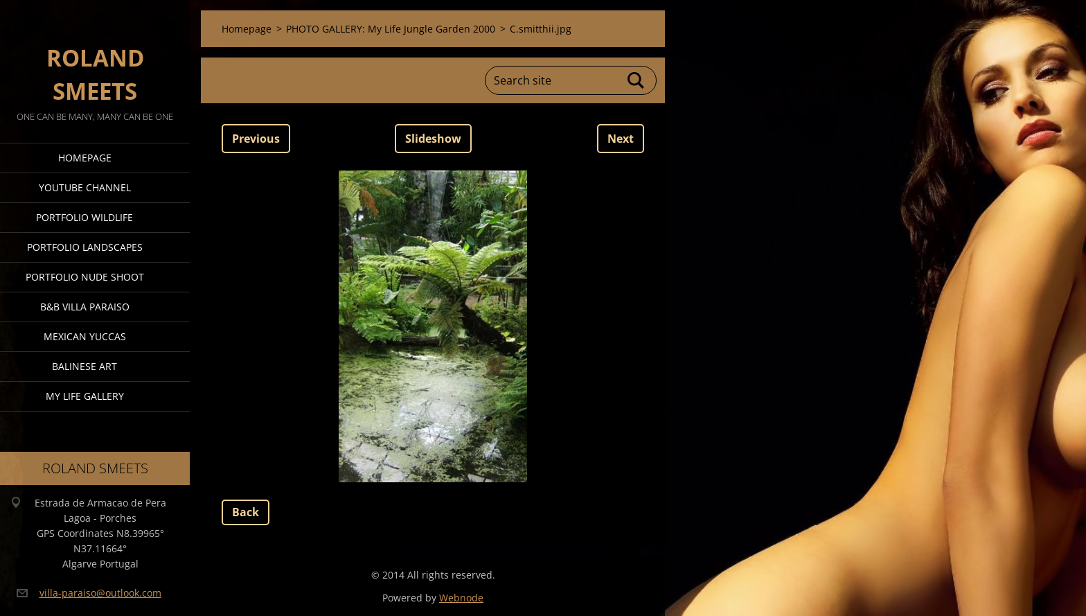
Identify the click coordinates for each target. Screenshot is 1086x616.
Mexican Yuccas (85, 336)
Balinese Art (84, 366)
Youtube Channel (85, 187)
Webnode (461, 597)
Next (620, 138)
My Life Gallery (85, 396)
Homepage (85, 157)
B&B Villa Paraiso (85, 306)
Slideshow (433, 138)
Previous (256, 138)
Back (245, 512)
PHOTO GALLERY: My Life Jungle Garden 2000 (390, 28)
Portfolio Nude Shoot (85, 276)
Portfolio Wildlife (84, 217)
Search (636, 80)
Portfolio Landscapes (85, 247)
